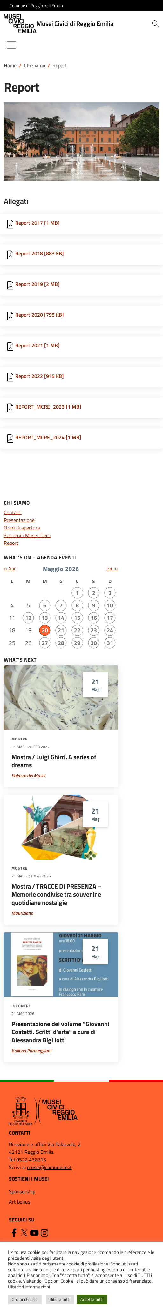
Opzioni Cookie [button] (25, 1299)
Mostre (19, 739)
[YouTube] (34, 1232)
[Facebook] (14, 1232)
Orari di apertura (22, 527)
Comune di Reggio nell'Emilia (36, 5)
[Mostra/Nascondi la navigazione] (11, 45)
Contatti (13, 512)
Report (11, 543)
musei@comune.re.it (49, 1167)
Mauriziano (22, 913)
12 (28, 617)
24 (110, 630)
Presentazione (19, 520)
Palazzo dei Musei (28, 775)
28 (61, 643)
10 (110, 605)
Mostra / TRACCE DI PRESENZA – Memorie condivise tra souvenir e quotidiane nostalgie (56, 894)
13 (45, 617)
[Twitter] (24, 1232)
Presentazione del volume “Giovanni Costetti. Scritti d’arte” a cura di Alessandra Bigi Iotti (60, 1032)
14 (61, 617)
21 (61, 630)
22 (77, 630)
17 (110, 617)
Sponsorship (22, 1191)
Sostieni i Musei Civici (27, 535)
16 (94, 617)
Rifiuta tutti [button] (60, 1299)
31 (110, 643)
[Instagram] (44, 1232)
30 (94, 643)
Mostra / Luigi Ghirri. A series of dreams (53, 761)
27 (45, 643)
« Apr (10, 568)
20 (45, 630)
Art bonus (19, 1201)
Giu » (112, 568)
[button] (155, 23)
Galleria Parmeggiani (31, 1050)
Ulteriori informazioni (29, 1286)
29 (77, 643)
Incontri (20, 1006)
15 (77, 617)
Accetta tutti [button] (91, 1299)
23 (94, 630)
